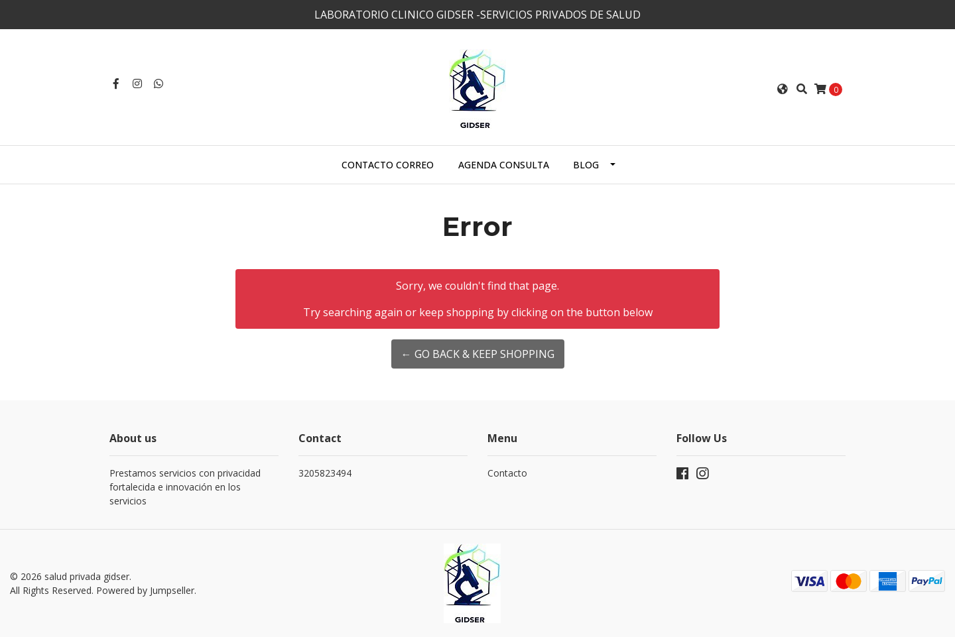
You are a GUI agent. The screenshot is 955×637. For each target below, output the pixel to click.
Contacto (507, 473)
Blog (586, 164)
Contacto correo (388, 164)
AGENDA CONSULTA (503, 164)
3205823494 (324, 473)
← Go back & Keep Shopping (477, 354)
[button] (782, 89)
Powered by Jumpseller (145, 590)
